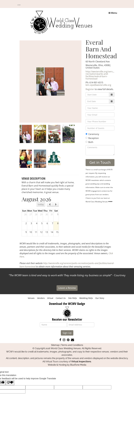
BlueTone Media (78, 365)
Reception (92, 138)
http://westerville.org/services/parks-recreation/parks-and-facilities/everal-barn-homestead (105, 75)
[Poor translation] (10, 382)
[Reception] (86, 138)
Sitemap (55, 345)
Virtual (50, 298)
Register (90, 89)
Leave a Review (67, 288)
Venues (31, 298)
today (41, 204)
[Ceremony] (86, 134)
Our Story (99, 298)
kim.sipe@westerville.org (98, 84)
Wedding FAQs (86, 298)
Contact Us (61, 298)
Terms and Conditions (72, 345)
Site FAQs (72, 298)
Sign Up (67, 332)
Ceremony (92, 134)
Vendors (41, 298)
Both (89, 142)
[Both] (86, 142)
